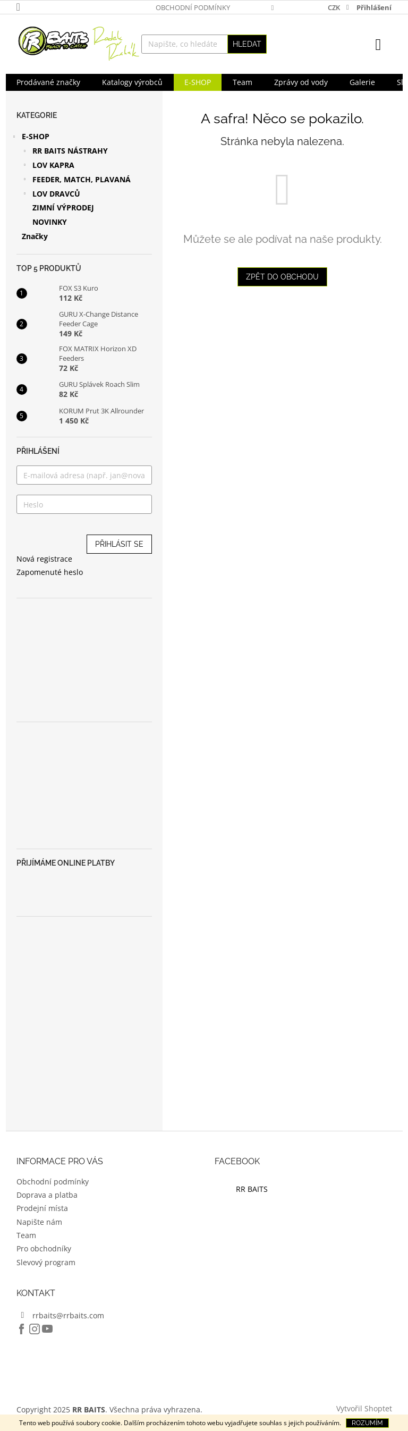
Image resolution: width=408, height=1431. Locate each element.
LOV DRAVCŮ (51, 195)
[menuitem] (48, 82)
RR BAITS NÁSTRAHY (65, 152)
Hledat (247, 44)
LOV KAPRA (48, 166)
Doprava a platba (47, 1195)
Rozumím (367, 1423)
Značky (35, 236)
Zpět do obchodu (282, 277)
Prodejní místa (42, 1208)
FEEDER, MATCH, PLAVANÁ (76, 180)
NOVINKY (49, 222)
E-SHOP (30, 137)
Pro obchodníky (43, 1248)
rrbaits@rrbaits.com (68, 1315)
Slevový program (45, 1262)
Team (26, 1235)
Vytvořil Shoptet (364, 1408)
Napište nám (39, 1222)
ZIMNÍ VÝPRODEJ (63, 207)
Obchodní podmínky (193, 7)
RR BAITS (252, 1189)
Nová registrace (44, 559)
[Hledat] (204, 44)
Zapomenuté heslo (49, 572)
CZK (335, 7)
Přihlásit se (119, 544)
